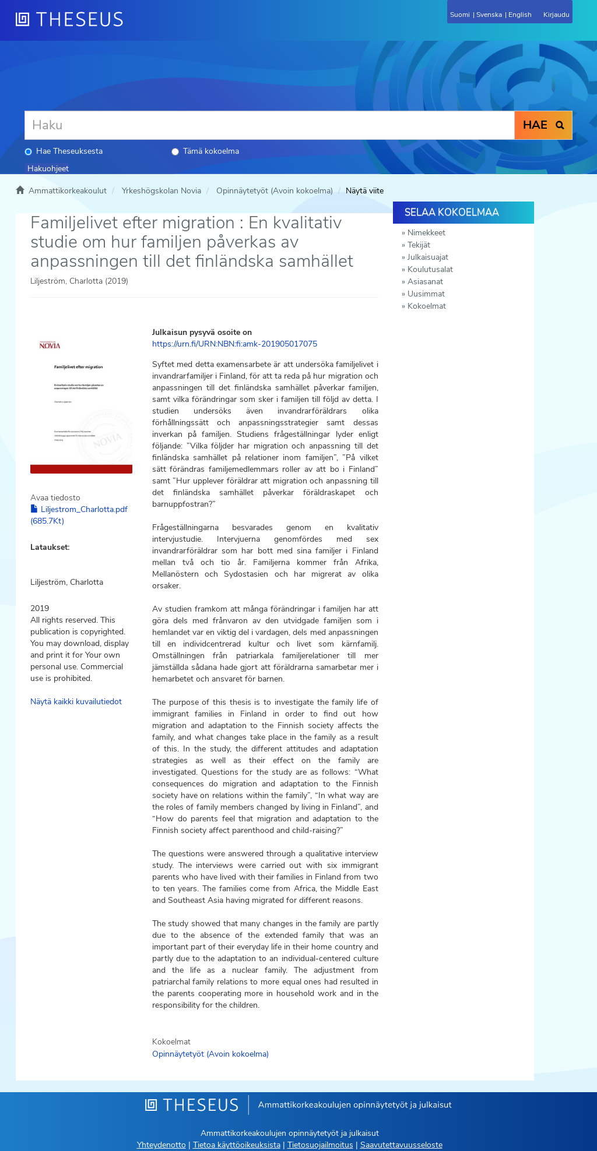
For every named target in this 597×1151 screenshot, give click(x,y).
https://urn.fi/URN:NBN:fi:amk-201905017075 (234, 343)
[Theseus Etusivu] (132, 26)
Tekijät (419, 244)
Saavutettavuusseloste (401, 1144)
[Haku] (269, 125)
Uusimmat (426, 293)
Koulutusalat (430, 269)
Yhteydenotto (161, 1144)
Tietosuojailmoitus (320, 1144)
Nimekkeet (426, 232)
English (520, 14)
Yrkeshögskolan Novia (161, 190)
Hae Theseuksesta (63, 151)
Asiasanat (425, 281)
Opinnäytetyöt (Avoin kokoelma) (274, 190)
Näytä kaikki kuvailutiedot (76, 701)
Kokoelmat (427, 306)
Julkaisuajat (428, 257)
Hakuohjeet (48, 168)
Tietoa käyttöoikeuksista (236, 1144)
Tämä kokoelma (205, 151)
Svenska (489, 14)
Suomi (460, 14)
